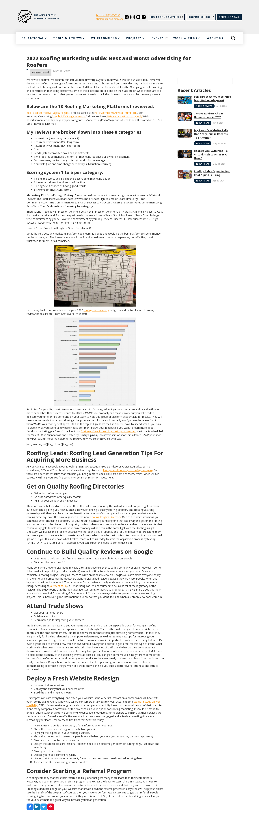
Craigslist (64, 112)
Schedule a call (229, 17)
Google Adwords (76, 116)
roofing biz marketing (96, 310)
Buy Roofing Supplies (164, 17)
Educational (202, 123)
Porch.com (100, 112)
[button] (34, 38)
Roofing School (199, 17)
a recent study (58, 586)
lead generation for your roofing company (128, 470)
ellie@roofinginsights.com (109, 19)
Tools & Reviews (204, 106)
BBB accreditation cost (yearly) (124, 116)
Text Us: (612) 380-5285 (108, 15)
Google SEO (59, 116)
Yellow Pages (51, 112)
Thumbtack (130, 112)
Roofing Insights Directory (105, 517)
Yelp (29, 112)
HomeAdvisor (115, 112)
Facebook (37, 112)
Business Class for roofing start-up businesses (108, 431)
